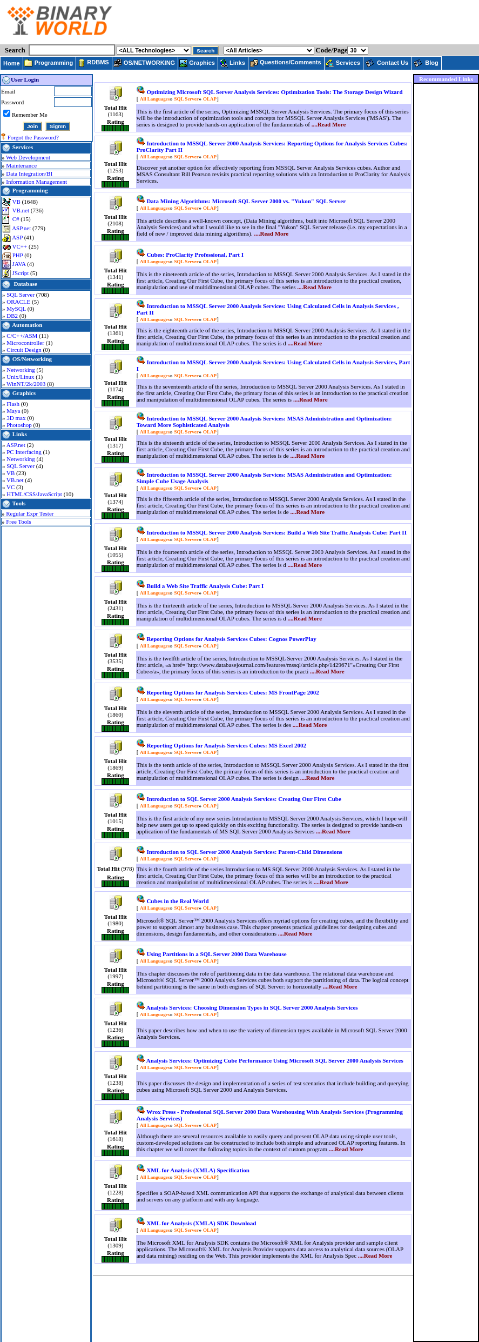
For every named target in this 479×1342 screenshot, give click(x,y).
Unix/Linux (21, 376)
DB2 (12, 315)
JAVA (19, 264)
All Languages (155, 99)
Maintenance (21, 165)
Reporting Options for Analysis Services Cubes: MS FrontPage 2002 (232, 692)
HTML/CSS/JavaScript (34, 494)
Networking (21, 369)
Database (25, 284)
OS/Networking (32, 359)
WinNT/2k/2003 (26, 383)
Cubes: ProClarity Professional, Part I (195, 254)
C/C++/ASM (22, 335)
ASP (18, 237)
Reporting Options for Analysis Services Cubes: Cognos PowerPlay (231, 639)
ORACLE (19, 301)
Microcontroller (25, 342)
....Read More (329, 124)
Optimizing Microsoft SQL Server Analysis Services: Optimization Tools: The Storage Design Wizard (274, 92)
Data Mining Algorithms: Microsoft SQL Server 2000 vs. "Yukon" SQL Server (246, 201)
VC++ (20, 246)
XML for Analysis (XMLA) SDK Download (201, 1223)
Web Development (28, 157)
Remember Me (30, 114)
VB (17, 201)
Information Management (36, 181)
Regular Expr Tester (29, 513)
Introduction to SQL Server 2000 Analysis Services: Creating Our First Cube (243, 799)
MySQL (16, 308)
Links (19, 434)
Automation (27, 325)
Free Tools (18, 521)
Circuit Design (24, 349)
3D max (16, 418)
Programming (30, 190)
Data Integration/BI (29, 173)
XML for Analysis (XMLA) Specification (197, 1170)
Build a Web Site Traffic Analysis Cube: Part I (205, 586)
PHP (18, 255)
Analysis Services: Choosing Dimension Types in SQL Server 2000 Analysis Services (252, 1007)
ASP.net (22, 228)
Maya (14, 411)
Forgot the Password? (33, 137)
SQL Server (21, 294)
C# (16, 219)
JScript (21, 273)
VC (11, 487)
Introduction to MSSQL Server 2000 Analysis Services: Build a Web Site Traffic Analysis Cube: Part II (276, 532)
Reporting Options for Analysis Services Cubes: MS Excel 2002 (226, 745)
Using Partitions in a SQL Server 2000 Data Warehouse (216, 954)
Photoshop (19, 425)
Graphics (24, 393)
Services (22, 147)
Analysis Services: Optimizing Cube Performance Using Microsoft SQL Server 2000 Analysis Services (274, 1060)
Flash (13, 403)
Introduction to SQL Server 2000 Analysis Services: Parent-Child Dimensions (244, 852)
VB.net (21, 210)
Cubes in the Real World (177, 901)
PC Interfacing (24, 452)
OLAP (210, 99)
